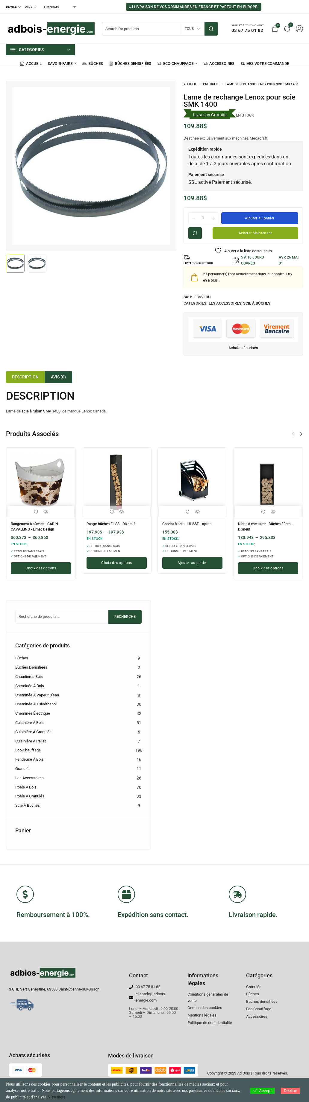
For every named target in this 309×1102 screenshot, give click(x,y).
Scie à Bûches (256, 303)
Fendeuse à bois (29, 759)
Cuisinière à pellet (30, 741)
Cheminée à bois (29, 686)
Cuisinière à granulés (33, 732)
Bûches (21, 658)
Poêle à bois (26, 787)
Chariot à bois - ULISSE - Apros (191, 523)
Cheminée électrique (32, 713)
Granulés (23, 768)
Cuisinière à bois (29, 722)
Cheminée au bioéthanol (36, 704)
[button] (301, 434)
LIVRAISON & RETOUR (201, 263)
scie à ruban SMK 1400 (41, 411)
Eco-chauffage (28, 750)
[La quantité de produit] (203, 218)
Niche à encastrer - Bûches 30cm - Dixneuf (263, 525)
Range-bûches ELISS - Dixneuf (115, 523)
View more (58, 1097)
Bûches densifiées (31, 667)
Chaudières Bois (29, 676)
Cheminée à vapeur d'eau (37, 695)
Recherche (125, 617)
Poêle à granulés (29, 796)
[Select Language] (59, 6)
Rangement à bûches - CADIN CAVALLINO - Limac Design (38, 525)
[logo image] (51, 28)
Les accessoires (225, 303)
